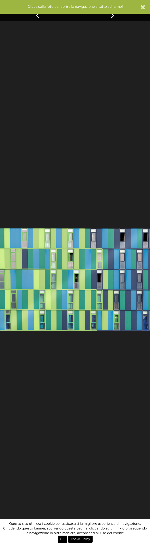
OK (62, 539)
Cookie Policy (80, 539)
